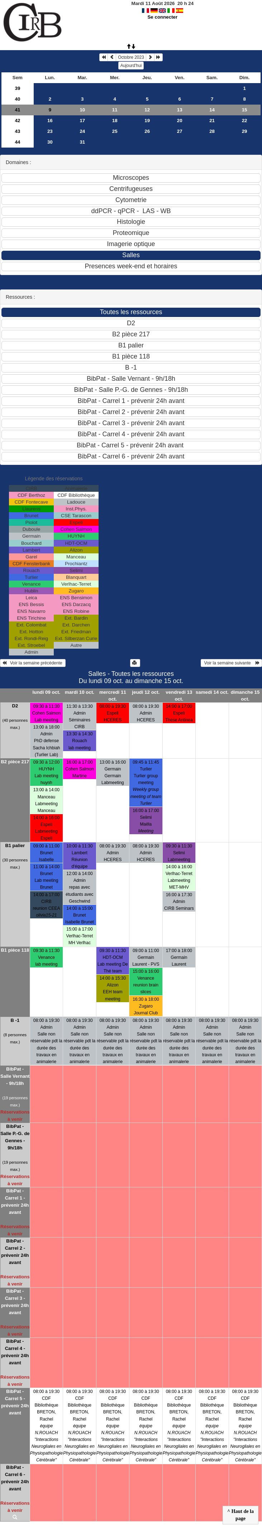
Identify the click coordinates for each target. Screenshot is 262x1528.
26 (147, 131)
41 (17, 109)
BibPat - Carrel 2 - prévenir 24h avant (15, 1251)
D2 (15, 705)
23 (50, 131)
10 (82, 109)
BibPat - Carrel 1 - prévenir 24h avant (15, 1201)
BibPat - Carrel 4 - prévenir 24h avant (15, 1352)
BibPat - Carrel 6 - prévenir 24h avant (15, 1478)
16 (50, 120)
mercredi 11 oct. (112, 695)
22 (244, 120)
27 (179, 131)
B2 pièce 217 (15, 761)
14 (212, 109)
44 (17, 142)
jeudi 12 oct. (145, 692)
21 (212, 120)
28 (212, 131)
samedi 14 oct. (212, 692)
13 (179, 109)
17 (82, 120)
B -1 (15, 1020)
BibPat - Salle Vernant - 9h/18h (15, 1076)
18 (115, 120)
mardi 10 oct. (79, 692)
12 (147, 109)
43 (17, 131)
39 (17, 88)
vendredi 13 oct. (179, 695)
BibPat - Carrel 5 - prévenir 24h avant (15, 1402)
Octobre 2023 (131, 57)
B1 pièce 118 (15, 950)
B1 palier (15, 845)
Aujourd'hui (131, 65)
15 (244, 109)
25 (115, 131)
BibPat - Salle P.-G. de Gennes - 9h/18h (14, 1137)
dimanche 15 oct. (245, 695)
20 (179, 120)
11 (115, 109)
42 (17, 120)
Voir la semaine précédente (32, 663)
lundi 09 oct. (47, 692)
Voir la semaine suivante (231, 663)
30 (50, 142)
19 (147, 120)
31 (82, 142)
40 (17, 99)
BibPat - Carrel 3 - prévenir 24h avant (15, 1301)
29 (244, 131)
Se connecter (162, 17)
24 (82, 131)
